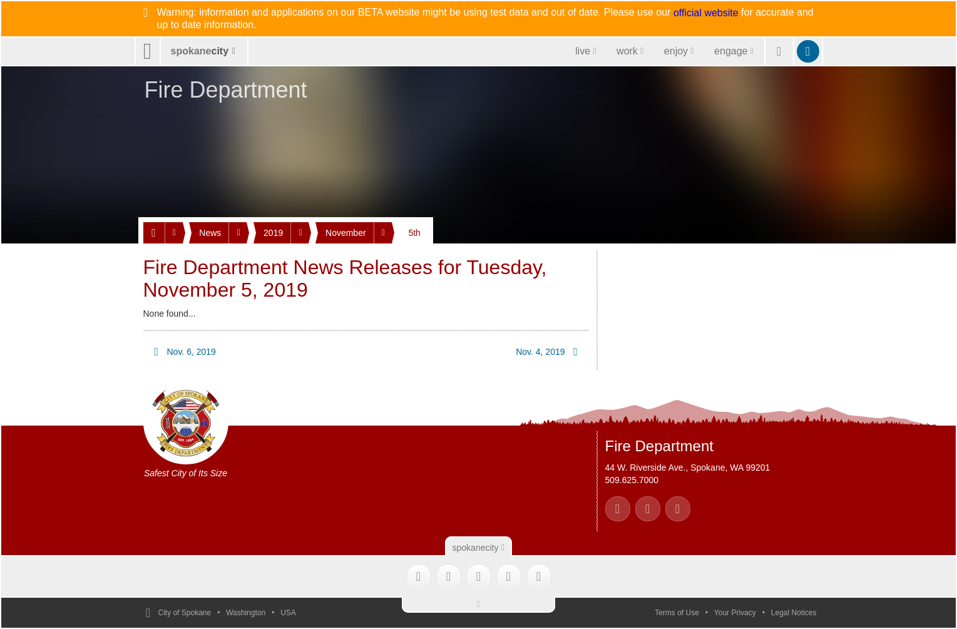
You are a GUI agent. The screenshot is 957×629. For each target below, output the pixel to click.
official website (706, 13)
